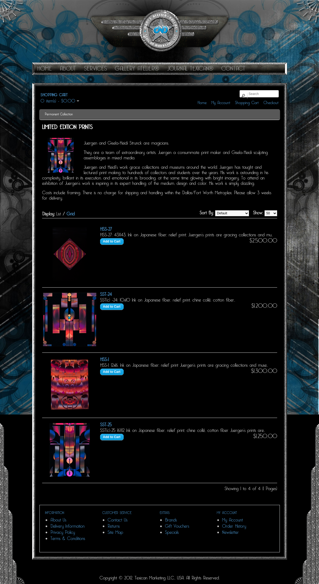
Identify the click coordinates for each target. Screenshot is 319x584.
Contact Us (117, 520)
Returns (114, 526)
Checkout (270, 102)
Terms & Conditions (67, 538)
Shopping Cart (247, 102)
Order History (234, 526)
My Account (220, 102)
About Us (58, 520)
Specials (172, 532)
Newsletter (230, 532)
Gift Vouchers (177, 526)
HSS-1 (104, 360)
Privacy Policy (62, 532)
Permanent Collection (59, 114)
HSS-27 (106, 229)
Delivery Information (67, 526)
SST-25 (106, 425)
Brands (171, 520)
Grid (71, 214)
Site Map (115, 532)
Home (202, 102)
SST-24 (106, 294)
